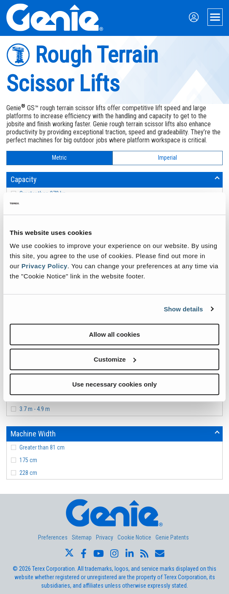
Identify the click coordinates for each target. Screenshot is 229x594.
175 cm (28, 460)
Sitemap (82, 537)
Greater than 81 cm (42, 447)
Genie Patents (172, 537)
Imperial (167, 157)
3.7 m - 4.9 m (34, 409)
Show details (183, 309)
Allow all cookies (114, 334)
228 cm (28, 472)
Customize (115, 359)
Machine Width (33, 433)
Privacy (104, 537)
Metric (59, 157)
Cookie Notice (134, 537)
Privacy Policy (45, 266)
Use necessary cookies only (114, 384)
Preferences (53, 537)
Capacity (24, 179)
